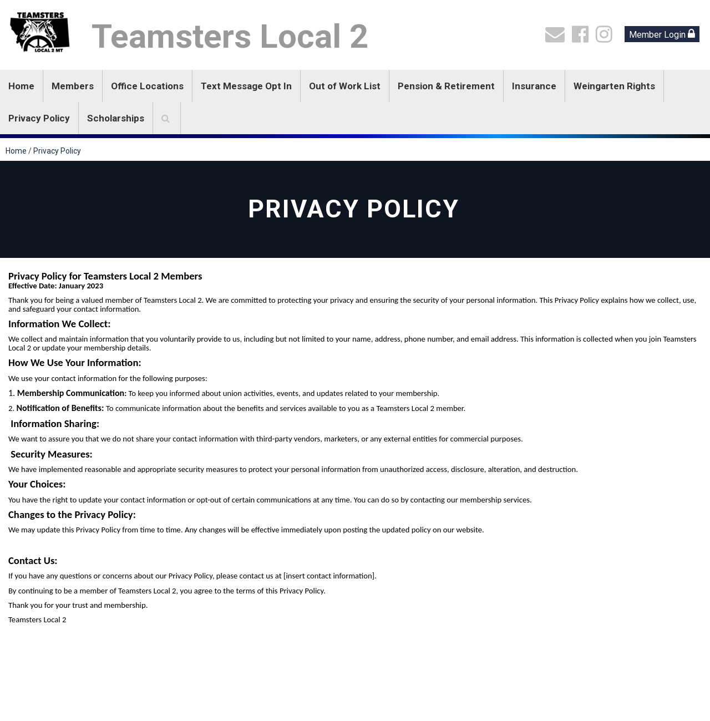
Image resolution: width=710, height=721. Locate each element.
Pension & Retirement (446, 86)
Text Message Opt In (246, 86)
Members (73, 86)
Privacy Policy (39, 118)
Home (21, 86)
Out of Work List (345, 86)
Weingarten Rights (614, 86)
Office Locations (147, 86)
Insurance (534, 86)
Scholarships (115, 118)
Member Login (662, 34)
